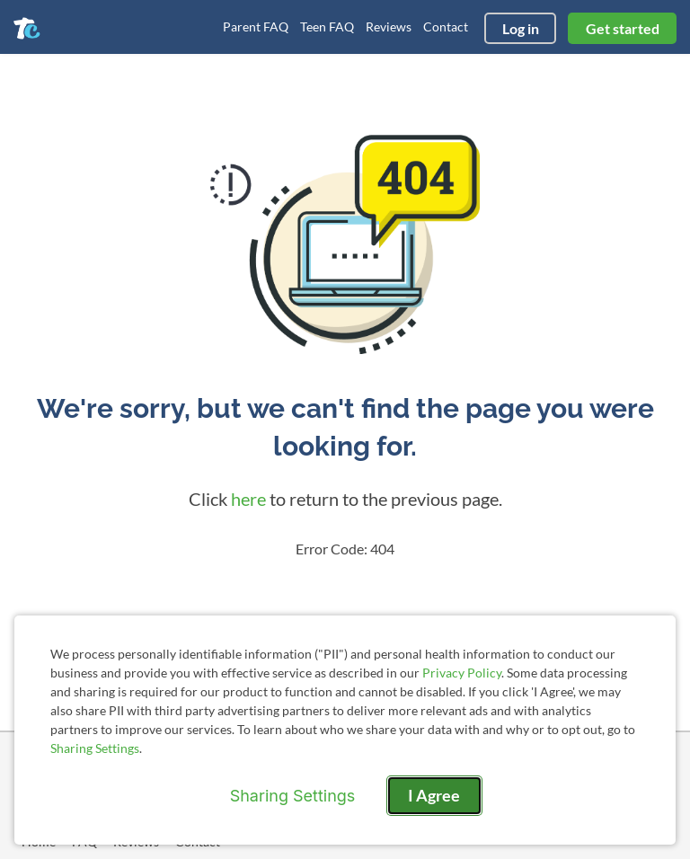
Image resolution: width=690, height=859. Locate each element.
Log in (520, 28)
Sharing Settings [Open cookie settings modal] (293, 795)
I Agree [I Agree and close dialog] (434, 795)
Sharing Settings (94, 748)
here (248, 498)
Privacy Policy (461, 672)
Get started (622, 28)
